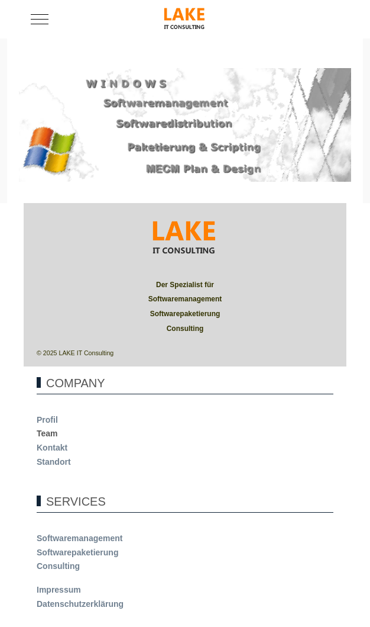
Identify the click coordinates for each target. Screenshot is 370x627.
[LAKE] (185, 19)
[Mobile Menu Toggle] (39, 19)
